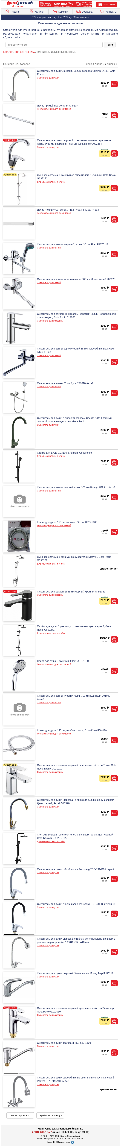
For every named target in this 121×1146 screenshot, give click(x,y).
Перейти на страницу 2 (50, 1115)
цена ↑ (90, 64)
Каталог (36, 11)
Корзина (60, 11)
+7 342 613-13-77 (42, 1132)
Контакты (108, 11)
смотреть (83, 17)
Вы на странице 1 (20, 1115)
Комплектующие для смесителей (54, 109)
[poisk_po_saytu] (54, 44)
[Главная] (19, 3)
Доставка (84, 11)
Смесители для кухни (48, 77)
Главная (12, 11)
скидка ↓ (112, 64)
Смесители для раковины (50, 320)
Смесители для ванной (49, 247)
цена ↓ (100, 64)
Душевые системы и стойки (51, 182)
